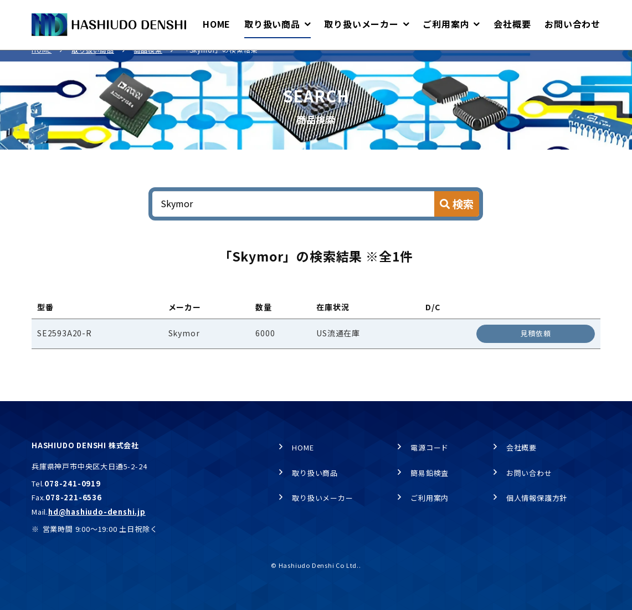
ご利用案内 (429, 498)
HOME (42, 61)
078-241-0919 (72, 483)
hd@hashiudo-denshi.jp (97, 512)
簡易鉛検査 (429, 473)
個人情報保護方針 (536, 498)
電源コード (429, 447)
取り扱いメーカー (322, 498)
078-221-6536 (73, 498)
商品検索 (148, 61)
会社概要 (521, 447)
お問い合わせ (529, 473)
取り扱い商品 (92, 61)
